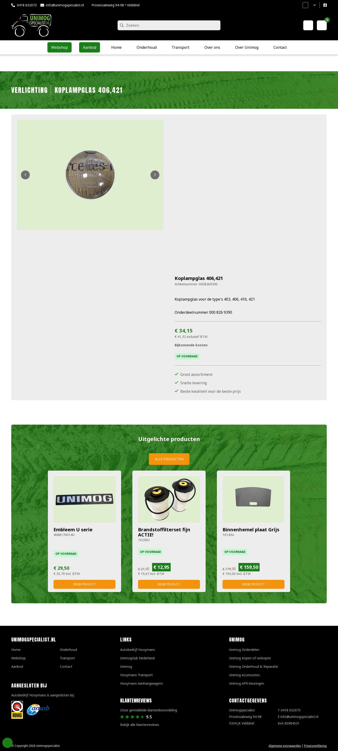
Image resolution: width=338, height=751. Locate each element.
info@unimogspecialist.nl (65, 5)
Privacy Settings (7, 743)
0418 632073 (27, 5)
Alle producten (169, 459)
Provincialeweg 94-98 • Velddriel (116, 5)
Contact (66, 666)
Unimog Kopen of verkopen (250, 658)
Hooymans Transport (136, 675)
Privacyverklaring (315, 746)
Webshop (18, 658)
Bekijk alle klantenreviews (139, 724)
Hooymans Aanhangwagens (141, 683)
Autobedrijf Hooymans (137, 649)
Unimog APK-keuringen (246, 683)
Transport (67, 658)
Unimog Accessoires (244, 675)
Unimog (126, 666)
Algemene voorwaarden (285, 746)
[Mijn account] (308, 25)
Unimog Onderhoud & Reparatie (253, 666)
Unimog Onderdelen (244, 649)
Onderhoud (68, 649)
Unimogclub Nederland (137, 658)
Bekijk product (84, 584)
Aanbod (17, 666)
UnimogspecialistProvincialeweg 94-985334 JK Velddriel (245, 716)
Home (16, 649)
